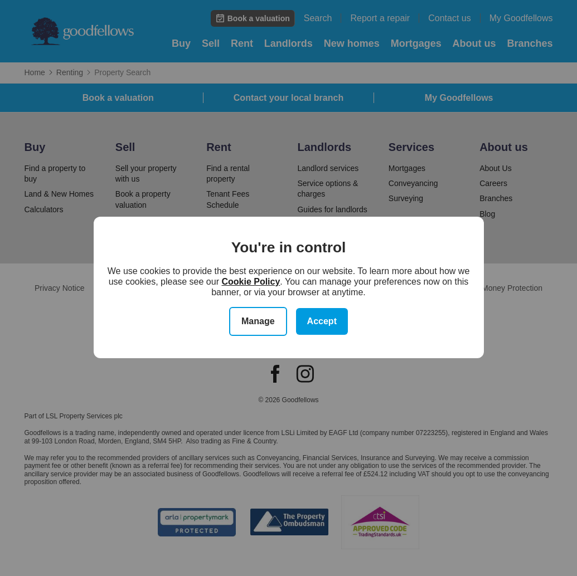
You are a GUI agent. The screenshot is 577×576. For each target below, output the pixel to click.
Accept (322, 321)
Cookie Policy (250, 281)
